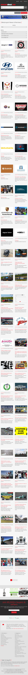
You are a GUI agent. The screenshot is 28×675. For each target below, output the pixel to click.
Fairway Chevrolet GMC (19, 114)
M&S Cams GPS (3, 197)
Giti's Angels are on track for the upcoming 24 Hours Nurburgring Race (21, 352)
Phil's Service (17, 53)
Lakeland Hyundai (4, 75)
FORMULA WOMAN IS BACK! (6, 350)
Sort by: (14, 25)
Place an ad (24, 12)
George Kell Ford (4, 53)
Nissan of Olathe (18, 95)
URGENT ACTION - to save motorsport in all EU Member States (6, 462)
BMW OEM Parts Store (5, 135)
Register (25, 1)
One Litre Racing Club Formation (21, 329)
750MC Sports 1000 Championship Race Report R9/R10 (20, 263)
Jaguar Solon (3, 240)
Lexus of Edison (18, 74)
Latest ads (17, 12)
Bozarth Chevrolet (4, 114)
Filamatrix (3, 177)
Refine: (2, 30)
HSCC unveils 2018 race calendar (21, 417)
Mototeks (2, 156)
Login (21, 1)
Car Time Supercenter (19, 156)
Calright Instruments (19, 198)
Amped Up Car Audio (18, 220)
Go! (25, 7)
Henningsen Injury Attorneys (20, 176)
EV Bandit (16, 240)
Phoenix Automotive (4, 94)
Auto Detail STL (17, 135)
